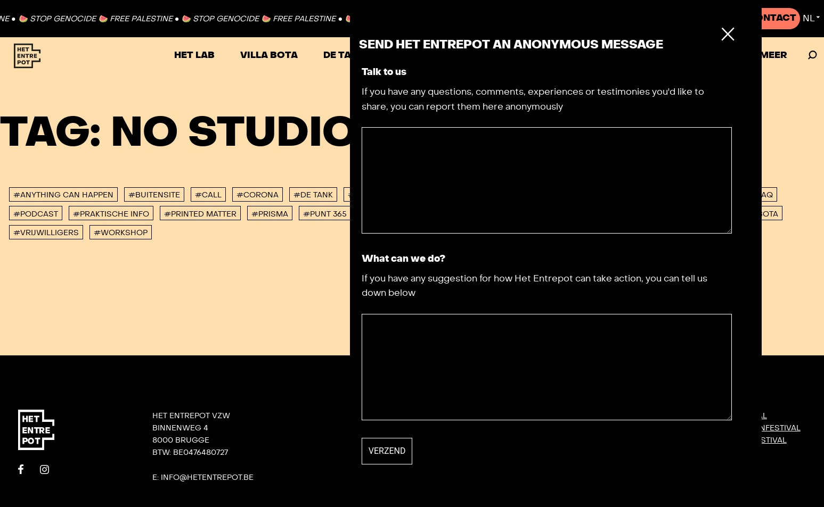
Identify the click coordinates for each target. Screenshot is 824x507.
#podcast (35, 214)
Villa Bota (269, 55)
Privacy (572, 489)
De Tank (343, 55)
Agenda (628, 55)
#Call (208, 195)
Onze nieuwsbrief (594, 415)
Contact (772, 18)
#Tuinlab (544, 214)
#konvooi (681, 195)
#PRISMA (269, 214)
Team (566, 440)
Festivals (556, 55)
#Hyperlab (469, 195)
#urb (640, 214)
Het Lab (194, 55)
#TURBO (597, 214)
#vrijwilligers (46, 232)
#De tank (313, 195)
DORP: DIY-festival (728, 415)
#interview (533, 195)
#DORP (362, 195)
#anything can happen (63, 195)
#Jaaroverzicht (608, 195)
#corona (257, 195)
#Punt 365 (325, 214)
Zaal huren (703, 55)
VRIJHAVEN (477, 55)
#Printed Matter (200, 214)
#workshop (121, 232)
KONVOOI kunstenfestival (745, 428)
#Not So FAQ (745, 195)
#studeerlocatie (471, 214)
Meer (773, 55)
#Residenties (390, 214)
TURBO (407, 55)
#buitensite (154, 195)
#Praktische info (111, 214)
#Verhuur (689, 214)
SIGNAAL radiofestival (738, 440)
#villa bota (752, 214)
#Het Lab (411, 195)
